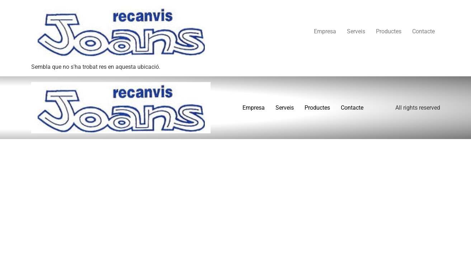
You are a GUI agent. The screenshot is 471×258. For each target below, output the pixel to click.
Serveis (356, 31)
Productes (388, 31)
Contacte (423, 31)
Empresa (325, 31)
